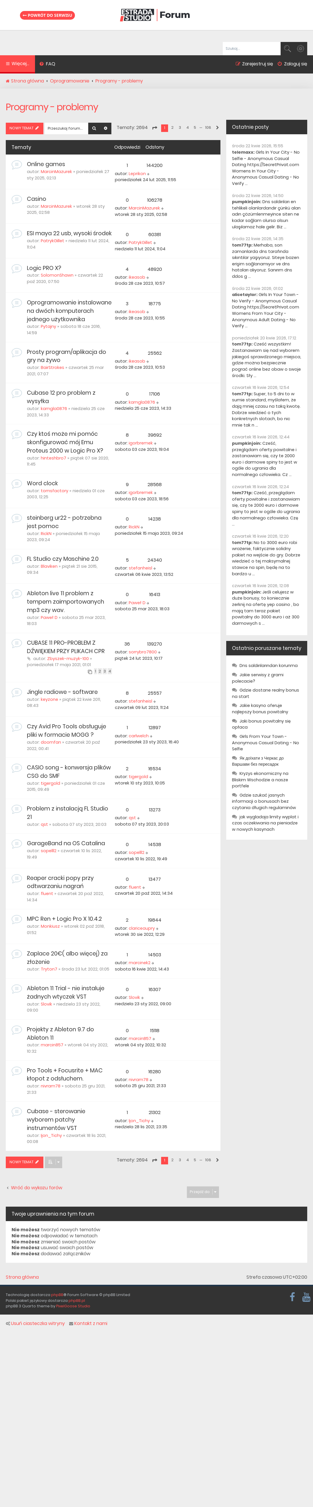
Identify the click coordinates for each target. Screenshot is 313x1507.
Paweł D (49, 617)
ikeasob (137, 277)
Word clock (42, 483)
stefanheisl (140, 568)
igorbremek (141, 443)
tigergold (50, 783)
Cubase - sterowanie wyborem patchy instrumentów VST (56, 1119)
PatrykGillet (52, 241)
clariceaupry (142, 928)
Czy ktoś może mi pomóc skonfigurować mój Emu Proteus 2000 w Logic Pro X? (65, 442)
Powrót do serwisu (47, 15)
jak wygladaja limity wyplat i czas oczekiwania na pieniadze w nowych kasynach (265, 823)
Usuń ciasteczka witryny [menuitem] (35, 1323)
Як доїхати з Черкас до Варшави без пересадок (258, 761)
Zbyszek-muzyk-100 (68, 658)
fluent (47, 893)
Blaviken (49, 566)
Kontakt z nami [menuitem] (88, 1323)
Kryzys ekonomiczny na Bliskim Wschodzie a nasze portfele (260, 780)
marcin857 (52, 1045)
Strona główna (22, 1277)
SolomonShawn (57, 275)
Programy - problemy (52, 106)
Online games (46, 164)
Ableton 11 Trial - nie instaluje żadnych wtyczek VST (65, 992)
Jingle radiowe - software (62, 692)
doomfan (51, 742)
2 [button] (172, 127)
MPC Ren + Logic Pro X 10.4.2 (64, 919)
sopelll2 (48, 851)
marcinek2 (139, 963)
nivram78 (50, 1086)
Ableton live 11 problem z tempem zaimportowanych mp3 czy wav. (65, 601)
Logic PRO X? (44, 268)
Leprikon (137, 174)
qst (44, 824)
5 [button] (195, 127)
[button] (154, 128)
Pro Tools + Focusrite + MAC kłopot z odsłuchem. (65, 1075)
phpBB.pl (77, 1300)
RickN (46, 533)
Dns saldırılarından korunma (269, 665)
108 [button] (208, 127)
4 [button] (187, 127)
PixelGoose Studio (73, 1306)
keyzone (49, 699)
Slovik (46, 1004)
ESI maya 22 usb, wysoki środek (69, 233)
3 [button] (180, 127)
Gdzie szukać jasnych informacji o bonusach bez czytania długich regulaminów (264, 801)
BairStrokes (52, 367)
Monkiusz (50, 926)
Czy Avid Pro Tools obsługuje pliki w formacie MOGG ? (66, 731)
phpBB (57, 1294)
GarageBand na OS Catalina (66, 843)
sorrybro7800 (143, 652)
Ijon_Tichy (51, 1135)
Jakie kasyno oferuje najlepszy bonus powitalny (260, 709)
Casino (36, 199)
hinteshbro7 (53, 458)
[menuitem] (47, 64)
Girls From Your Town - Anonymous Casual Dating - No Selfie (265, 743)
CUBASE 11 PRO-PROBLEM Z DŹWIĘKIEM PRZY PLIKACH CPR (66, 647)
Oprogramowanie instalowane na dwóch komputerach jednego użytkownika (69, 311)
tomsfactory (54, 491)
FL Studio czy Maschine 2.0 (63, 559)
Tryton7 (49, 969)
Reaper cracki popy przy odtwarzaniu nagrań (60, 882)
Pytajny (48, 326)
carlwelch (139, 736)
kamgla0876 (54, 408)
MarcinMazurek (56, 171)
